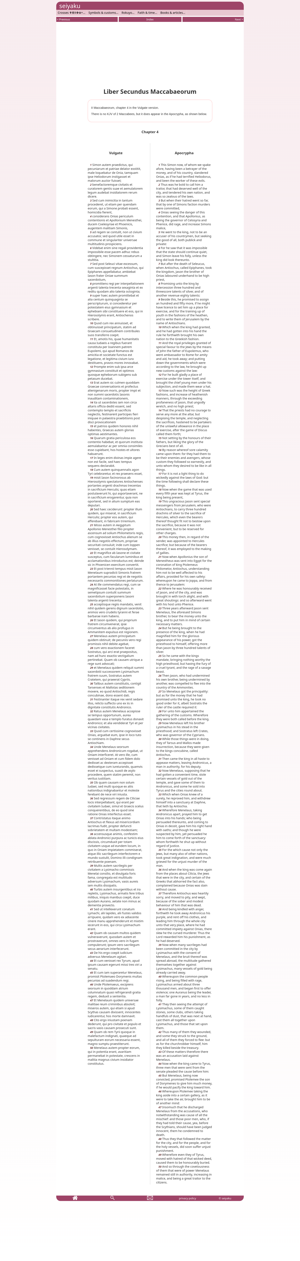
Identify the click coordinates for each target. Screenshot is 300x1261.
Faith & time (146, 13)
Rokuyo (127, 13)
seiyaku (69, 6)
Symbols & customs (102, 13)
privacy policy (187, 1198)
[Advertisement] (150, 54)
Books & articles (171, 13)
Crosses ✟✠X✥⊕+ (70, 13)
